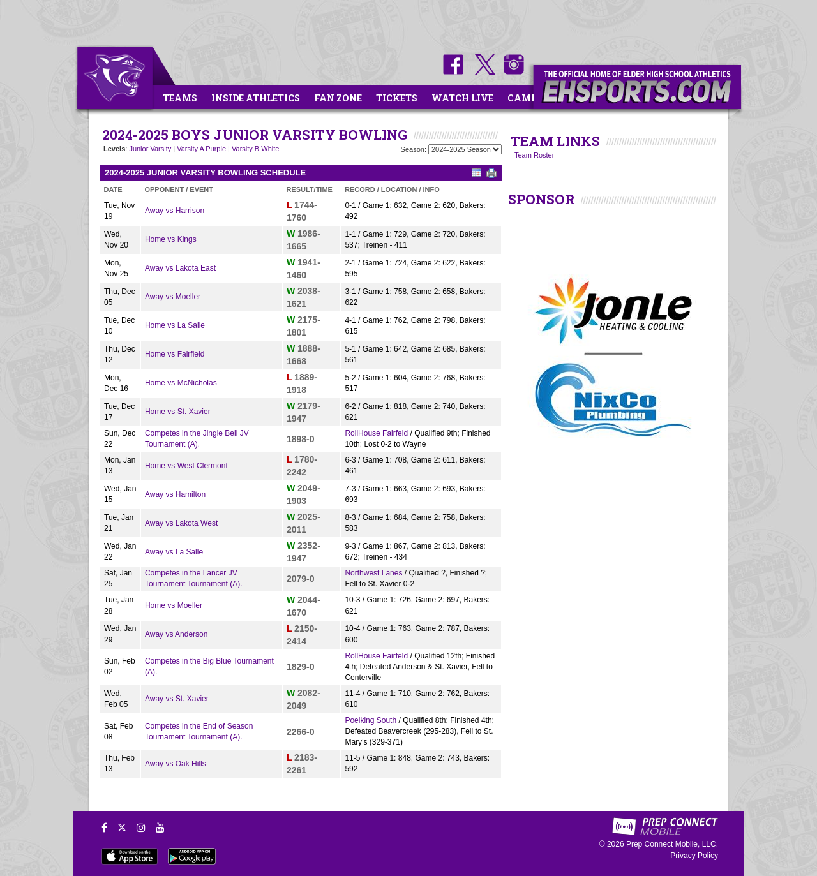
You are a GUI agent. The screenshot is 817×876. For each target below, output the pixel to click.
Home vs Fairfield (174, 354)
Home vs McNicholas (181, 382)
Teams (180, 98)
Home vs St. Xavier (178, 411)
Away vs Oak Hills (175, 763)
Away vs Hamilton (175, 494)
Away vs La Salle (174, 551)
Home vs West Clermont (186, 465)
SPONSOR (541, 199)
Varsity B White (255, 148)
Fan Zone (338, 98)
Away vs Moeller (172, 296)
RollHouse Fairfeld (376, 433)
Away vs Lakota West (181, 523)
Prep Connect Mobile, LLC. (672, 844)
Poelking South (370, 720)
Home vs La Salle (175, 325)
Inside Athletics (255, 98)
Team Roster (534, 155)
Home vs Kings (171, 239)
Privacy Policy (694, 855)
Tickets (396, 98)
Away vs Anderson (176, 634)
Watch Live (462, 98)
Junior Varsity (150, 148)
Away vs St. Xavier (177, 698)
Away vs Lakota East (180, 268)
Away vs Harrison (174, 210)
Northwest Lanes (373, 572)
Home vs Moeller (173, 605)
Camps (525, 98)
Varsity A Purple (201, 148)
